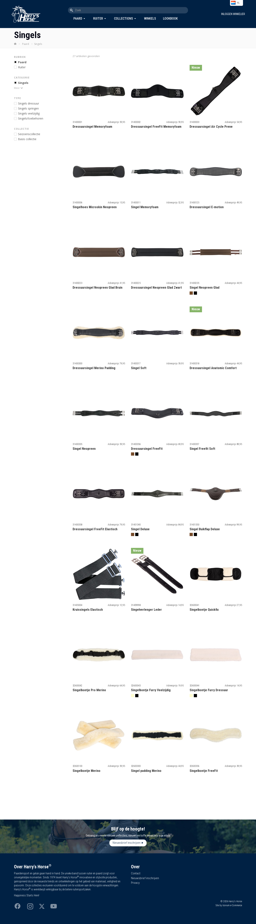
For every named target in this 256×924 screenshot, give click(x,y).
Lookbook (170, 18)
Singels (23, 83)
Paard (77, 18)
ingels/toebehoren (30, 118)
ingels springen (28, 108)
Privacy (135, 883)
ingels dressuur (28, 103)
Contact (135, 873)
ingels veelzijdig (29, 113)
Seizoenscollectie (29, 134)
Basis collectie (27, 139)
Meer (17, 88)
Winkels (150, 18)
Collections (123, 18)
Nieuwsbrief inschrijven (127, 843)
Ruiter (98, 18)
